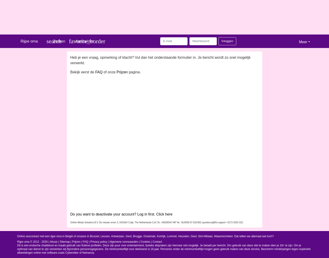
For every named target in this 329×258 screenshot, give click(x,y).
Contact (157, 241)
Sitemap (65, 241)
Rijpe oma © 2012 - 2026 (32, 241)
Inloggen (227, 41)
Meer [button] (303, 42)
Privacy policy (98, 241)
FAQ (99, 72)
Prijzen (122, 72)
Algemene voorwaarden (123, 241)
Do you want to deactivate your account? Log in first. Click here (121, 214)
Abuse (54, 241)
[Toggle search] (56, 41)
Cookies (145, 241)
